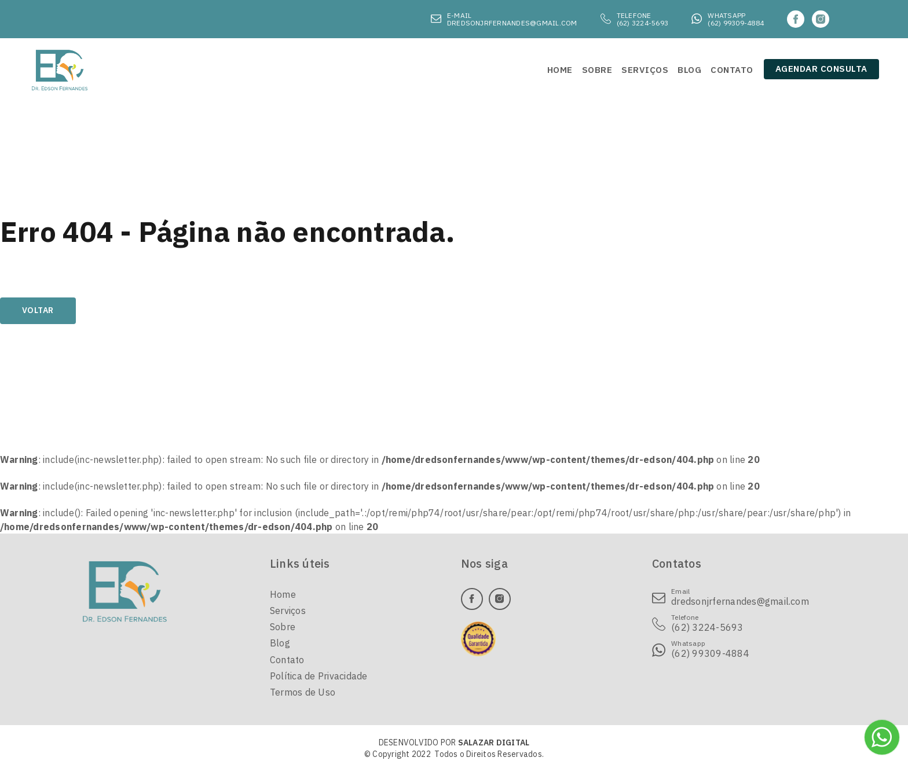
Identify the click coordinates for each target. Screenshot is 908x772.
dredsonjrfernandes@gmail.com (512, 23)
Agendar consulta (821, 68)
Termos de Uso (302, 692)
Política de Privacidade (319, 676)
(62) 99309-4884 (736, 23)
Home (283, 594)
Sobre (282, 627)
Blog (280, 643)
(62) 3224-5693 (642, 23)
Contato (287, 660)
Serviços (288, 610)
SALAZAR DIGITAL (494, 742)
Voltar (38, 310)
